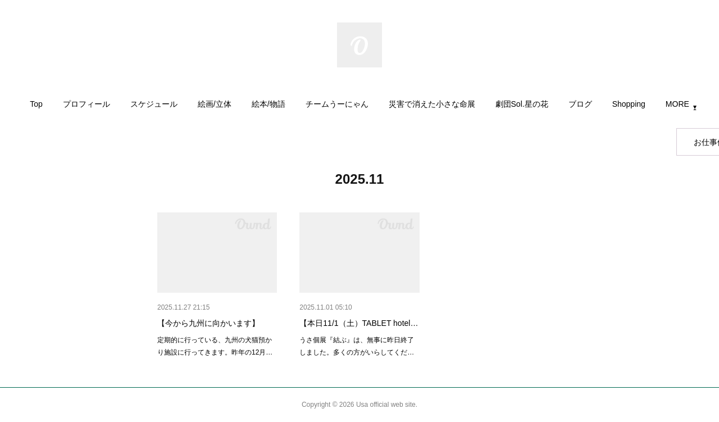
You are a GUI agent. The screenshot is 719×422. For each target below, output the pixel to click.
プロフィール (86, 103)
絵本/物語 (268, 103)
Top (36, 103)
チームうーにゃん (337, 103)
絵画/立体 (214, 103)
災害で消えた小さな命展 (432, 103)
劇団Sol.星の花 (521, 103)
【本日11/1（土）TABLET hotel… (358, 323)
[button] (36, 107)
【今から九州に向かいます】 (208, 323)
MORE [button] (677, 103)
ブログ (580, 103)
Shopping (628, 103)
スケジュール (154, 103)
